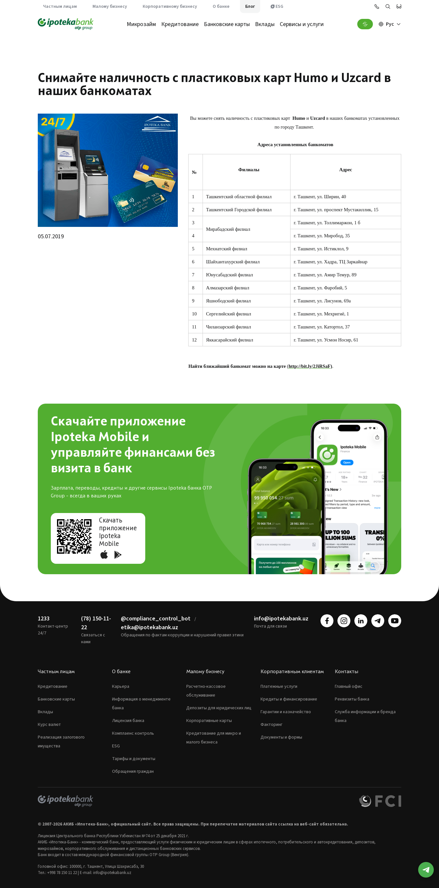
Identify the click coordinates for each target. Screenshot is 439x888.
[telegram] (377, 620)
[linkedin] (360, 620)
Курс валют (49, 724)
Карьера (120, 686)
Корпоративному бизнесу (170, 6)
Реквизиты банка (352, 699)
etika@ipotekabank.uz (149, 627)
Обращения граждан (133, 771)
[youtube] (394, 620)
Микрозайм (141, 24)
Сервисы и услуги (302, 24)
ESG (277, 6)
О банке (221, 6)
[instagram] (343, 620)
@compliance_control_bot (156, 619)
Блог (250, 6)
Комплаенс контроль (133, 733)
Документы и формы (281, 737)
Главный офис (348, 686)
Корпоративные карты (209, 720)
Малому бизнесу (109, 6)
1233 (44, 619)
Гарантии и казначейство (286, 712)
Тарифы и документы (133, 759)
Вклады (265, 24)
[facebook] (326, 620)
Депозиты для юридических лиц (218, 708)
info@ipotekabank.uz (281, 619)
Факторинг (271, 724)
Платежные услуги (279, 686)
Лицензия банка (128, 720)
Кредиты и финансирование (289, 699)
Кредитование (180, 24)
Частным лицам (60, 6)
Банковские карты (227, 24)
